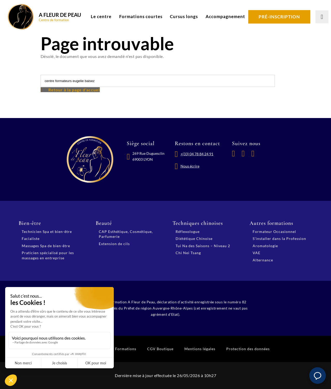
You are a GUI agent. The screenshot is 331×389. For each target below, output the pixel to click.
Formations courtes (140, 16)
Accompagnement (225, 16)
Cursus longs (184, 16)
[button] (317, 375)
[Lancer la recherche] (321, 16)
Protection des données (248, 349)
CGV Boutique (160, 349)
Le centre (101, 16)
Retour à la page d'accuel (74, 89)
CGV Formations (121, 349)
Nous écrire (189, 166)
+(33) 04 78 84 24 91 (196, 154)
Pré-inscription (279, 16)
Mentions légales (199, 349)
